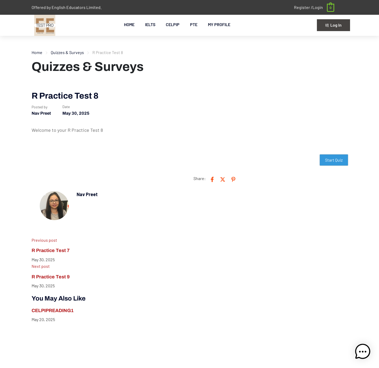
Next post (41, 266)
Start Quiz (334, 159)
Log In (333, 24)
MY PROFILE (219, 24)
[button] (362, 351)
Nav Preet (41, 113)
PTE (193, 24)
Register (302, 7)
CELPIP (172, 24)
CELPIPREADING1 (53, 310)
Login (317, 7)
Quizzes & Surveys (67, 52)
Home (37, 52)
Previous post (44, 240)
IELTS (150, 24)
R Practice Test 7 (51, 250)
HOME (129, 24)
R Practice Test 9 (51, 276)
